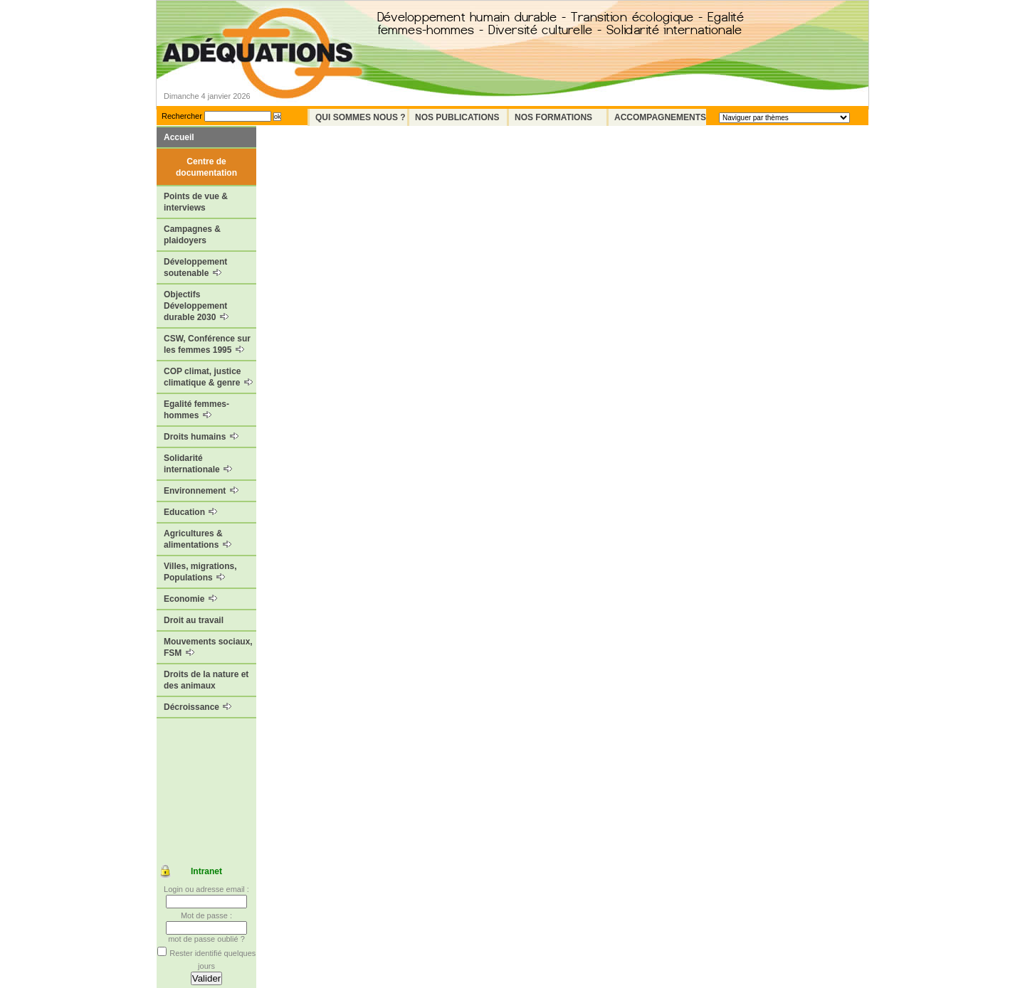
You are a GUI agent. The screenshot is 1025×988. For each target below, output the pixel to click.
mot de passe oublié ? (206, 939)
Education (190, 512)
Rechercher (182, 116)
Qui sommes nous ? (360, 117)
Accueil (179, 137)
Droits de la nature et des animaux (206, 680)
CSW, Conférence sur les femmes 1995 (207, 344)
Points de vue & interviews (196, 202)
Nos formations (553, 117)
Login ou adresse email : (206, 889)
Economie (190, 599)
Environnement (201, 491)
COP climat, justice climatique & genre (208, 377)
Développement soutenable (195, 267)
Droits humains (201, 437)
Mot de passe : (206, 915)
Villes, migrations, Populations (200, 572)
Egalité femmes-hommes (196, 409)
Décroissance (197, 707)
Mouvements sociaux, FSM (208, 647)
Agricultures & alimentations (197, 539)
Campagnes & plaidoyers (192, 234)
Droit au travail (194, 620)
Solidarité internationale (198, 463)
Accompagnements (660, 117)
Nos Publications (457, 117)
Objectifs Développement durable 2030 (196, 306)
